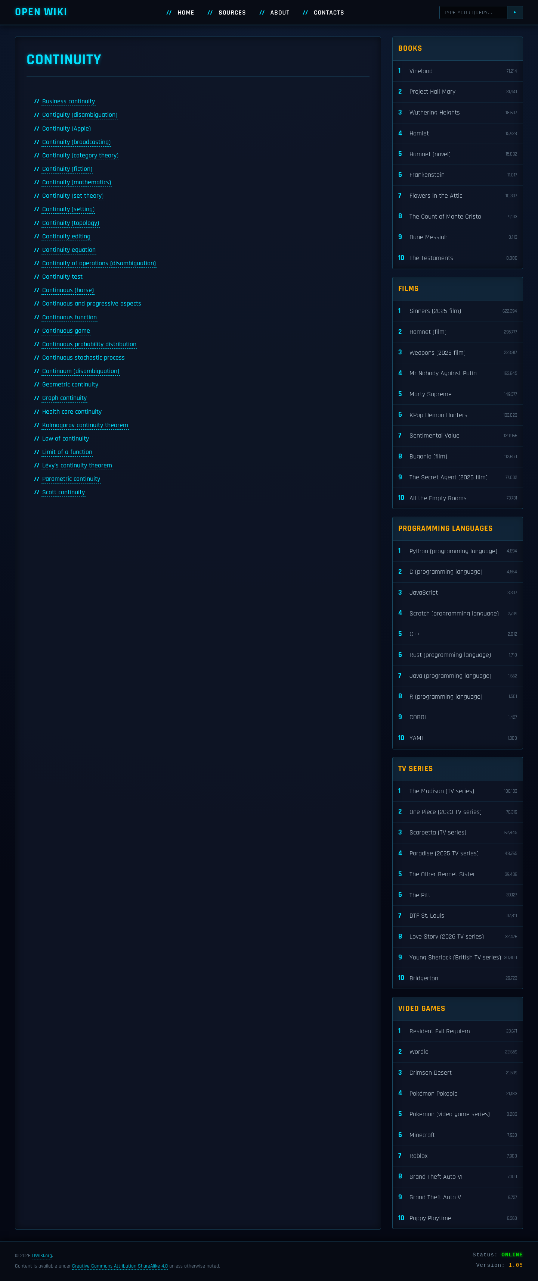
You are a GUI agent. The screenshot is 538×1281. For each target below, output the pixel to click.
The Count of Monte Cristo (457, 216)
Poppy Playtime (457, 1218)
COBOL (457, 717)
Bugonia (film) (457, 457)
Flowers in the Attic (457, 196)
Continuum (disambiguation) (80, 371)
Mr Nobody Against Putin (457, 373)
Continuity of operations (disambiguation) (99, 263)
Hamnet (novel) (457, 154)
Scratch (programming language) (457, 613)
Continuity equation (69, 250)
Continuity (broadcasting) (76, 142)
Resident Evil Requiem (457, 1031)
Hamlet (457, 134)
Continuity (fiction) (67, 169)
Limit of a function (67, 452)
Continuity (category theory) (80, 155)
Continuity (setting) (68, 209)
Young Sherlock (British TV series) (457, 958)
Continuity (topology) (70, 223)
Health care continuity (72, 412)
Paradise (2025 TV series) (457, 853)
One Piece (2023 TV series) (457, 812)
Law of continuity (65, 439)
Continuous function (69, 317)
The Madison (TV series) (457, 791)
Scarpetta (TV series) (457, 833)
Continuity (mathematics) (76, 182)
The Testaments (457, 258)
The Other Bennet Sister (457, 874)
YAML (457, 738)
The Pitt (457, 895)
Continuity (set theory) (72, 196)
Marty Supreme (457, 394)
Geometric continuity (70, 384)
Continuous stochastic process (83, 358)
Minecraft (457, 1135)
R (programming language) (457, 696)
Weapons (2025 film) (457, 352)
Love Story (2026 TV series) (457, 937)
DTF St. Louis (457, 916)
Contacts (329, 13)
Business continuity (68, 101)
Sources (232, 13)
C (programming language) (457, 572)
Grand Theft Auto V (457, 1197)
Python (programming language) (457, 551)
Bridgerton (457, 978)
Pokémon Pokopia (457, 1093)
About (280, 13)
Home (185, 13)
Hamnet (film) (457, 332)
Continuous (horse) (68, 290)
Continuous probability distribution (89, 344)
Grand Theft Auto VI (457, 1177)
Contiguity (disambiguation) (79, 115)
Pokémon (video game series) (457, 1114)
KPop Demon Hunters (457, 415)
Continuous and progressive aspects (91, 304)
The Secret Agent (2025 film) (457, 477)
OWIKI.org (42, 1255)
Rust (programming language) (457, 655)
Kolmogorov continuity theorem (85, 425)
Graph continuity (64, 398)
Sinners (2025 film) (457, 311)
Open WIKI (41, 12)
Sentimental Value (457, 436)
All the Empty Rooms (457, 498)
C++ (457, 634)
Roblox (457, 1156)
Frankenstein (457, 175)
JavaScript (457, 593)
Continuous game (66, 331)
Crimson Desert (457, 1073)
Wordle (457, 1052)
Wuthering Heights (457, 113)
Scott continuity (63, 492)
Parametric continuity (71, 479)
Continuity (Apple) (66, 129)
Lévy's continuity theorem (77, 465)
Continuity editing (66, 236)
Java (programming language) (457, 676)
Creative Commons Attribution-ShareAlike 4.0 (120, 1266)
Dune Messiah (457, 237)
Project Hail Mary (457, 92)
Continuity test (62, 277)
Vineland (457, 71)
